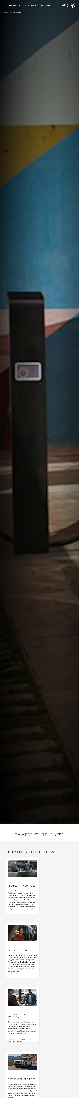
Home (6, 13)
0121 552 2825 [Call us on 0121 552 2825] (46, 5)
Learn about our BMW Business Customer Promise (19, 1040)
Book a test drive (15, 5)
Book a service (30, 5)
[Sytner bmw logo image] (68, 5)
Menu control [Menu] (5, 5)
